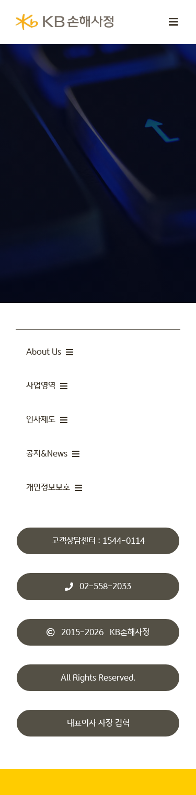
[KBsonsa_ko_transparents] (64, 19)
